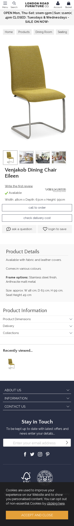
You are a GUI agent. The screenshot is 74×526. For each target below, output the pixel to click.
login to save (54, 229)
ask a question (19, 229)
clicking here (56, 503)
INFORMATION (15, 398)
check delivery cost (37, 218)
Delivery (8, 326)
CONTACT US (15, 406)
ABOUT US (12, 390)
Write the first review (19, 186)
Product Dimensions (17, 319)
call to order (37, 207)
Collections (11, 333)
